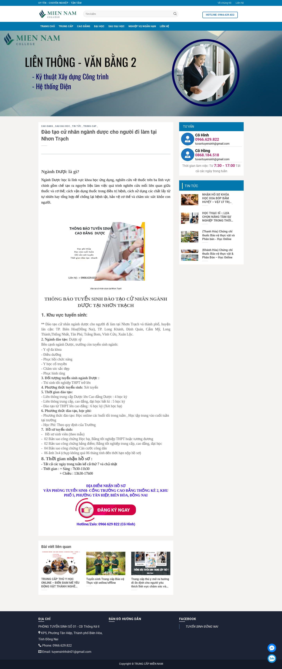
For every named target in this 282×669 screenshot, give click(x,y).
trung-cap (90, 126)
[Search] (175, 14)
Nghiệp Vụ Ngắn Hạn (142, 26)
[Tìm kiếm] (130, 14)
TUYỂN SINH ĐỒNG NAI (201, 626)
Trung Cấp (66, 26)
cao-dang (47, 126)
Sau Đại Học (116, 26)
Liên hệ (240, 2)
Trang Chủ (47, 26)
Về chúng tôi (224, 2)
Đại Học (99, 26)
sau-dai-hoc (63, 126)
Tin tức (77, 126)
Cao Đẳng (83, 26)
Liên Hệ (164, 26)
